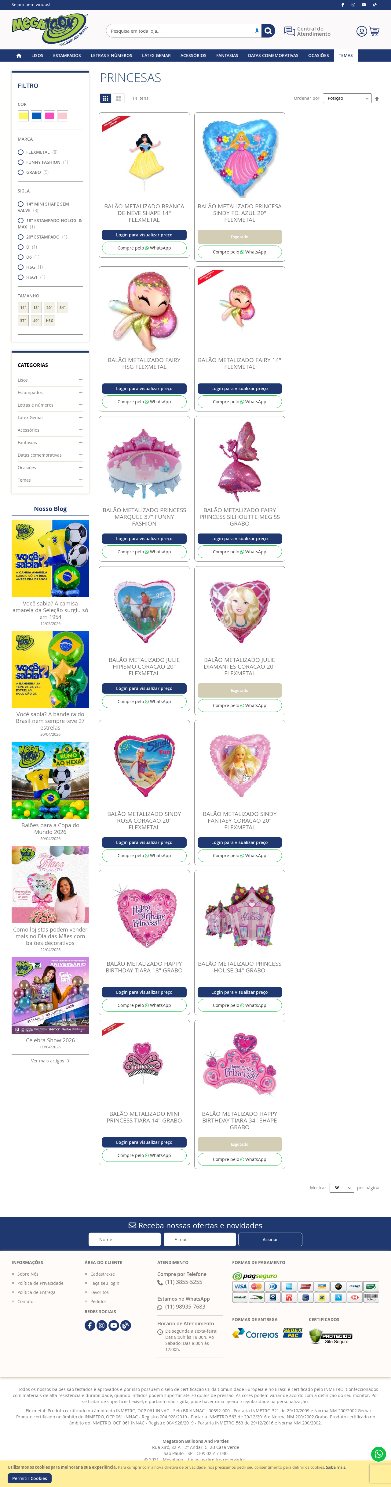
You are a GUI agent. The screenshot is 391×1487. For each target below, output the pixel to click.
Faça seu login (104, 1283)
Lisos (23, 380)
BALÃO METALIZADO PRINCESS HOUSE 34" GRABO (239, 967)
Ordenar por (307, 98)
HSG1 (33, 277)
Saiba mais (335, 1467)
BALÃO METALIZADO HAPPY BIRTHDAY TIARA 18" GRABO (144, 967)
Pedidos (98, 1301)
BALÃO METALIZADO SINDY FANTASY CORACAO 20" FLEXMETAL (240, 820)
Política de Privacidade (40, 1283)
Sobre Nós (27, 1274)
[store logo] (50, 29)
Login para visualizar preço (144, 235)
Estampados (30, 392)
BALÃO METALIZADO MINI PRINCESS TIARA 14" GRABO (144, 1117)
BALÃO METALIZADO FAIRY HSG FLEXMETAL (144, 363)
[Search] (268, 31)
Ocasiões (27, 467)
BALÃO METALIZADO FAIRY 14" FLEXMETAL (239, 363)
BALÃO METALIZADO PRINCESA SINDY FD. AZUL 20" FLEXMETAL (240, 213)
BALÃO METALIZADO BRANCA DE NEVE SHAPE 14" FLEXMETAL (144, 213)
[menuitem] (37, 55)
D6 (30, 257)
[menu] (195, 55)
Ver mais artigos (50, 1061)
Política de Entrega (36, 1292)
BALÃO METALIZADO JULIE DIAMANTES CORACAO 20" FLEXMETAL (240, 666)
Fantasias (27, 442)
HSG (32, 267)
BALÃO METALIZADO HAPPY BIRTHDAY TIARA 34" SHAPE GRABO (239, 1120)
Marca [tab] (25, 139)
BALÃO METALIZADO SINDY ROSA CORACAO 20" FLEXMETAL (144, 820)
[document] (196, 1473)
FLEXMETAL (39, 152)
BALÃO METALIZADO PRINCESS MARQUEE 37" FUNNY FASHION (144, 516)
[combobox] (190, 31)
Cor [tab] (22, 104)
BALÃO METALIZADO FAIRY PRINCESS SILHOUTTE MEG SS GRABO (239, 516)
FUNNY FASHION (45, 162)
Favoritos (99, 1292)
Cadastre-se (102, 1274)
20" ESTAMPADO (44, 237)
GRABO (35, 172)
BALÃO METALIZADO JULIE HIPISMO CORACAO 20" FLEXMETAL (144, 666)
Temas (24, 480)
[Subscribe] (270, 1239)
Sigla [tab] (24, 191)
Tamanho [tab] (28, 296)
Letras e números (35, 405)
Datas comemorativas (40, 455)
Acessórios (28, 430)
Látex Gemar (30, 417)
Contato (25, 1301)
